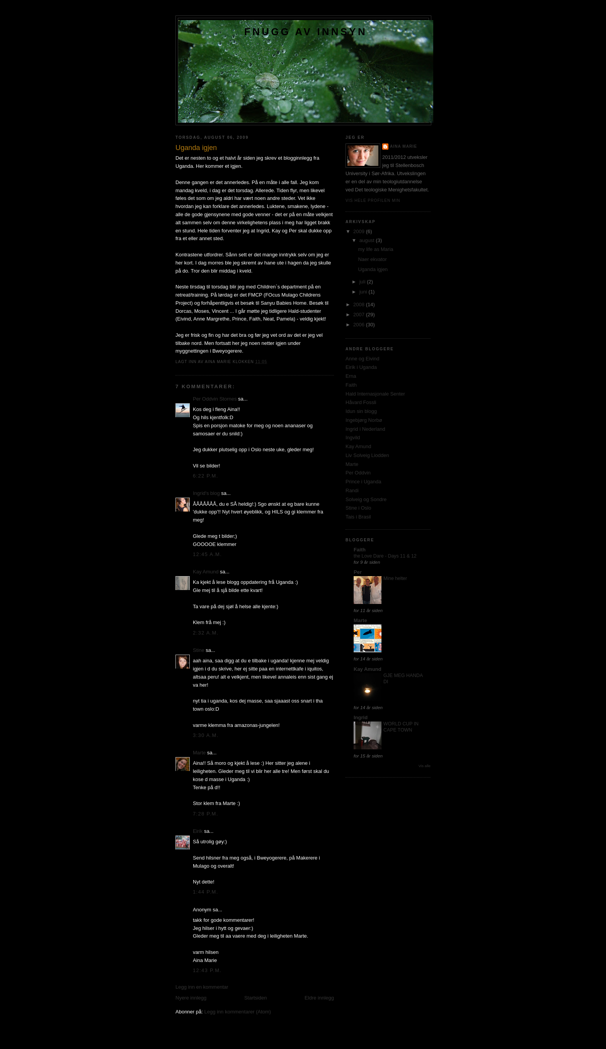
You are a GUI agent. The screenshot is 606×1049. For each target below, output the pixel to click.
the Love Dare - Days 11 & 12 (385, 556)
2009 (359, 231)
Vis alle (425, 766)
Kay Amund (206, 572)
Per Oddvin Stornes (215, 399)
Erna (351, 376)
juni (364, 292)
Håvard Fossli (361, 402)
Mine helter (395, 578)
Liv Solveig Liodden (367, 455)
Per (358, 572)
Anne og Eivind (362, 359)
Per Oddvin (358, 473)
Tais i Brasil (358, 517)
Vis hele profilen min (373, 200)
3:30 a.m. (206, 735)
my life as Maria (375, 249)
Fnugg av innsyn (305, 32)
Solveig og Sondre (366, 499)
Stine (198, 650)
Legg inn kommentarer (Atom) (237, 1012)
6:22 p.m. (205, 476)
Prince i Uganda (363, 481)
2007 (359, 314)
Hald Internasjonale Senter (375, 394)
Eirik (198, 831)
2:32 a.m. (206, 633)
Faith (351, 385)
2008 (359, 304)
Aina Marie (403, 146)
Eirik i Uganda (361, 367)
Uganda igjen (373, 269)
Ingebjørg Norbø (364, 420)
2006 (359, 324)
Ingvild (353, 437)
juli (363, 282)
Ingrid (361, 717)
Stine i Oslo (358, 508)
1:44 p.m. (205, 892)
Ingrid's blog (206, 493)
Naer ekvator (372, 259)
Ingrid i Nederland (365, 429)
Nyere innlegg (190, 998)
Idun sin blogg (361, 411)
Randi (352, 490)
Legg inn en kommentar (201, 987)
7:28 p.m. (205, 814)
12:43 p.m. (207, 970)
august (367, 240)
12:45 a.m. (207, 554)
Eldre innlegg (319, 998)
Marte (199, 753)
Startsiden (255, 998)
